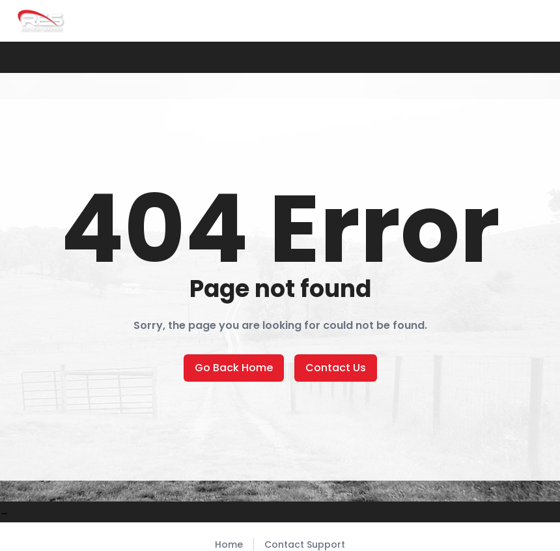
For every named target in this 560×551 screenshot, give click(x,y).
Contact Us (335, 367)
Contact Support (304, 544)
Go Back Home (234, 367)
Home (229, 544)
